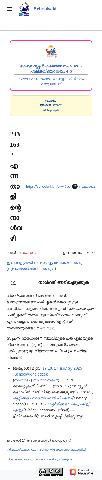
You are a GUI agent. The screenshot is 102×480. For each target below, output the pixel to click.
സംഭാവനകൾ (45, 380)
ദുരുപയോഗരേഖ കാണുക (31, 268)
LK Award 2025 (27, 79)
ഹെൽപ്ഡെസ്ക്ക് (52, 79)
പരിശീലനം (75, 79)
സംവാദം (22, 380)
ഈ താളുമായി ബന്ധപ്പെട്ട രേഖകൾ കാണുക (46, 262)
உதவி (56, 110)
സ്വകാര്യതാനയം (21, 449)
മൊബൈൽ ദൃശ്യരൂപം (53, 459)
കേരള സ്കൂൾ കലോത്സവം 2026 (49, 66)
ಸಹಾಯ (57, 105)
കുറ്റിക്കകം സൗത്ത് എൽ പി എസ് (42, 398)
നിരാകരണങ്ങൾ (19, 459)
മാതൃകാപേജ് (51, 83)
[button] (51, 282)
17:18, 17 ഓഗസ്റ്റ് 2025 (62, 368)
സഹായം (83, 186)
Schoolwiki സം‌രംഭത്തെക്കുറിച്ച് (62, 449)
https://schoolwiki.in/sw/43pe (48, 186)
